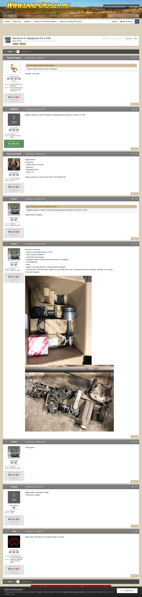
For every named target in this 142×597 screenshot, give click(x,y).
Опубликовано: (34, 58)
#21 (136, 58)
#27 (136, 487)
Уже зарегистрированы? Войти (116, 6)
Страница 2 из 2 (26, 51)
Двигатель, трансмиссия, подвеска (44, 41)
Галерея (54, 16)
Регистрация (134, 6)
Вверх (134, 104)
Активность (26, 16)
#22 (136, 109)
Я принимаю (127, 591)
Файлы (66, 16)
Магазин (41, 16)
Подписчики (128, 38)
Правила (114, 21)
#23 (136, 154)
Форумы (11, 16)
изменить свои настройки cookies (73, 592)
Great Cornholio (14, 154)
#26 (136, 442)
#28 (136, 531)
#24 (136, 199)
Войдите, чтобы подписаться (113, 38)
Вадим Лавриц (14, 58)
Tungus (14, 487)
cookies (39, 592)
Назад (10, 51)
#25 (136, 244)
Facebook (137, 21)
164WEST (14, 109)
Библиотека (80, 16)
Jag (14, 531)
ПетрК (19, 41)
